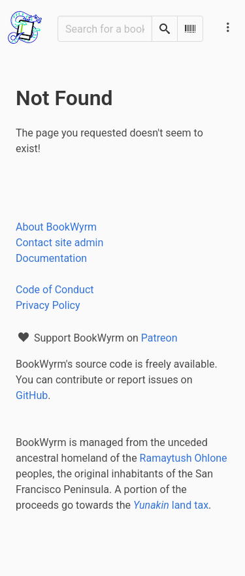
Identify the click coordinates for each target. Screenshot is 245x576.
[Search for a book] (104, 29)
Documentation (51, 258)
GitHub (32, 395)
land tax (170, 505)
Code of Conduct (55, 289)
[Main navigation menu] (228, 27)
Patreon (159, 338)
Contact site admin (59, 242)
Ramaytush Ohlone (183, 458)
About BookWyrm (56, 227)
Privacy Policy (48, 305)
